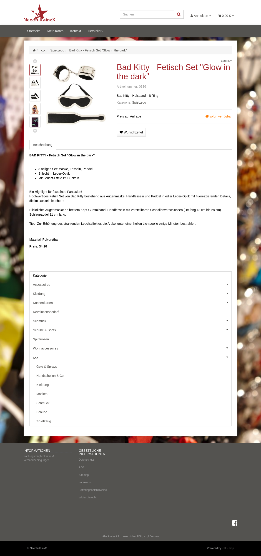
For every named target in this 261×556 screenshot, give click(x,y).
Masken (42, 394)
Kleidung (132, 293)
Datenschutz (86, 459)
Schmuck (132, 320)
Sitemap (84, 475)
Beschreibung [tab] (43, 145)
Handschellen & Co (50, 375)
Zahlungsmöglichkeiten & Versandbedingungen (39, 458)
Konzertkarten (132, 302)
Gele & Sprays (46, 366)
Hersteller (96, 31)
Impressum (85, 482)
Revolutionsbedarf (46, 312)
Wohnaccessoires (132, 348)
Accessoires (132, 284)
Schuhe (41, 412)
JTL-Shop (228, 548)
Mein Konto (55, 31)
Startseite (33, 31)
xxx (132, 357)
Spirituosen (41, 339)
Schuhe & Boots (132, 330)
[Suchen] (147, 14)
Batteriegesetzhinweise (93, 490)
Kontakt (75, 31)
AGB (82, 467)
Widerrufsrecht (88, 497)
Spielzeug (139, 102)
